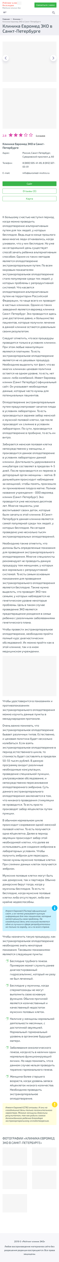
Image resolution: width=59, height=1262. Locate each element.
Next (53, 58)
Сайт (29, 183)
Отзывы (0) (29, 191)
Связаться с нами (45, 5)
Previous (6, 58)
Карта (29, 198)
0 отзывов (40, 135)
